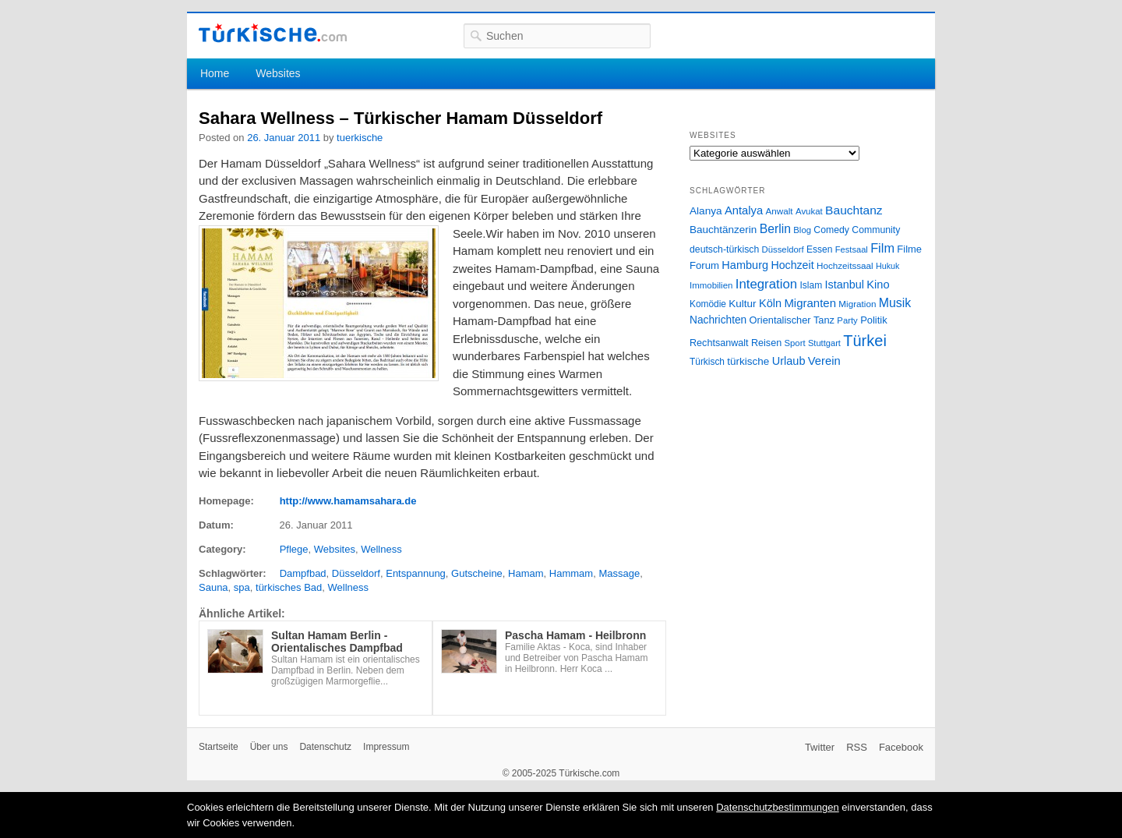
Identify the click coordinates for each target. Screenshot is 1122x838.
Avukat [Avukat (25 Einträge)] (809, 211)
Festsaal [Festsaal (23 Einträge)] (851, 249)
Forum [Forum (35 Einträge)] (704, 265)
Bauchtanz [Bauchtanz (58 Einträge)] (853, 210)
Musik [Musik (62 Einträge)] (895, 302)
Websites (278, 73)
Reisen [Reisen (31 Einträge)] (766, 343)
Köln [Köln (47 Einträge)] (770, 303)
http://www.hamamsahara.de (348, 501)
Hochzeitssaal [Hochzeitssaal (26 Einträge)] (845, 265)
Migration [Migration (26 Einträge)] (857, 304)
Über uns (269, 746)
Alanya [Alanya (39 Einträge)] (706, 211)
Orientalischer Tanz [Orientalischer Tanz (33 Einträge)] (792, 320)
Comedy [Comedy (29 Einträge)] (831, 230)
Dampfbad (303, 573)
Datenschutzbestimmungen (777, 807)
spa (242, 587)
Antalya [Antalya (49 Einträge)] (744, 210)
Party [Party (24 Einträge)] (847, 320)
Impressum (386, 746)
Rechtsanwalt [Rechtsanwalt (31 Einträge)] (719, 343)
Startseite (218, 746)
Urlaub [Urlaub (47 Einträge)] (789, 361)
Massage (619, 573)
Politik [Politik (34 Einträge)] (873, 320)
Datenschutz (325, 746)
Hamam (526, 573)
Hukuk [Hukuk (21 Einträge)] (887, 265)
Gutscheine (477, 573)
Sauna (213, 587)
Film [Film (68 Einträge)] (882, 248)
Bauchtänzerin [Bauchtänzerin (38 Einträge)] (723, 229)
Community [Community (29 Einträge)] (876, 230)
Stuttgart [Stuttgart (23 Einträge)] (824, 343)
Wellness (381, 549)
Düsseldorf (356, 573)
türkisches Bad (289, 587)
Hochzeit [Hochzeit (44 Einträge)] (792, 265)
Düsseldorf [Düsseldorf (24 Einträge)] (783, 249)
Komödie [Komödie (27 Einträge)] (708, 304)
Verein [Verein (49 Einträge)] (824, 361)
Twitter (819, 747)
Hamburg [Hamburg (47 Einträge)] (745, 265)
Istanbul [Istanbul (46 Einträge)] (844, 284)
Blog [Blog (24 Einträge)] (802, 230)
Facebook (901, 747)
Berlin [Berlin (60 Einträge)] (775, 228)
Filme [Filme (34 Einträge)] (909, 249)
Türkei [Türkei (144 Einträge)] (865, 340)
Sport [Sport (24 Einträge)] (795, 343)
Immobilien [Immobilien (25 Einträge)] (711, 285)
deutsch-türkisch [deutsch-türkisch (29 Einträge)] (724, 249)
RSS (856, 747)
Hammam (571, 573)
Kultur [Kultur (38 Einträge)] (742, 303)
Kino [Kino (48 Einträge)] (877, 284)
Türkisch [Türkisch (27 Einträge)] (707, 361)
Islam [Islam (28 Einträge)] (810, 285)
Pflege (294, 549)
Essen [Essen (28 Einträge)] (819, 249)
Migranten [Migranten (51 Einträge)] (810, 302)
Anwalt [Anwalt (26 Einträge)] (779, 211)
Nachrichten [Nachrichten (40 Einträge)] (718, 320)
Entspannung (416, 573)
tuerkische (360, 137)
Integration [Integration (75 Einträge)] (766, 284)
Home (214, 73)
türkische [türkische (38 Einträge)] (748, 361)
